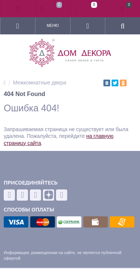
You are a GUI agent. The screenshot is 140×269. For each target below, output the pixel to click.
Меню (53, 26)
